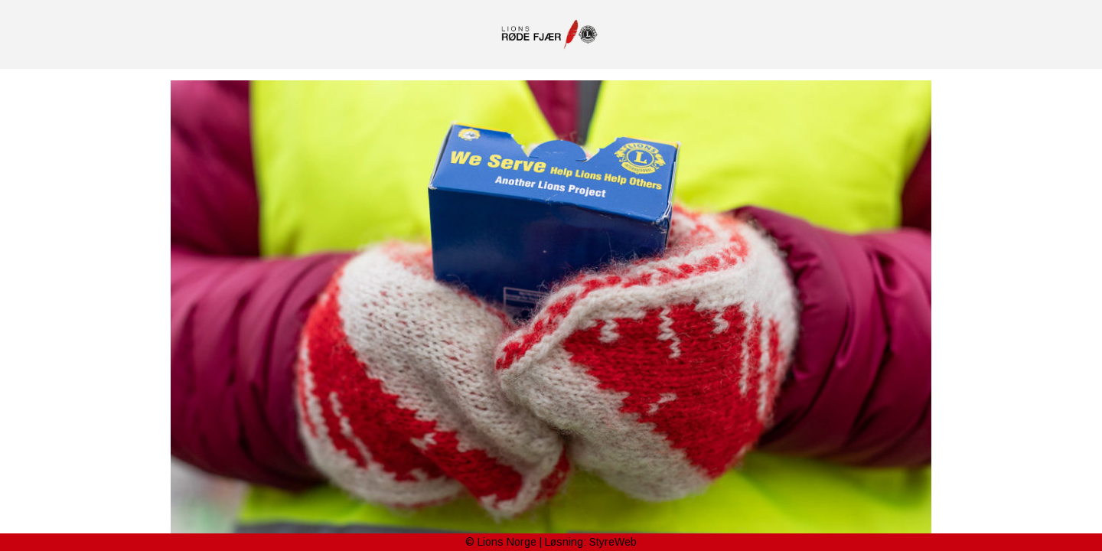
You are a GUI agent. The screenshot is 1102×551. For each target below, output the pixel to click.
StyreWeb (613, 542)
